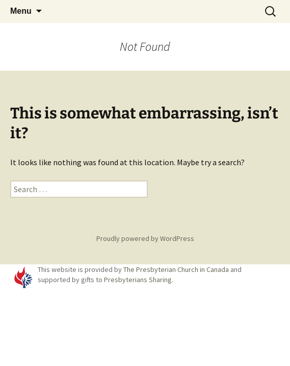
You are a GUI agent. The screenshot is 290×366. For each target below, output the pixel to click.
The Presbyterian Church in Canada (176, 269)
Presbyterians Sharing (138, 279)
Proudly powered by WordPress (145, 238)
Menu (21, 11)
